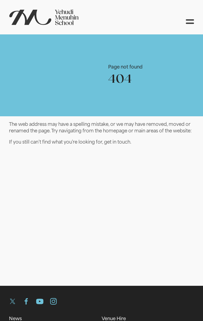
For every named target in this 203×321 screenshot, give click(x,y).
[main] (101, 154)
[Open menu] (190, 21)
